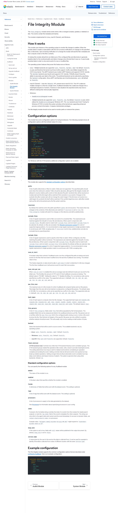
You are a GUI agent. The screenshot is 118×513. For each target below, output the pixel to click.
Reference (112, 13)
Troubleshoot (103, 13)
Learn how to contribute (98, 29)
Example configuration (43, 448)
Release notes (92, 13)
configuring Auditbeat (34, 454)
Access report (30, 1)
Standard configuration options (41, 362)
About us (92, 1)
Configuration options (42, 116)
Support (104, 1)
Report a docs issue (97, 25)
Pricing (58, 6)
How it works (36, 43)
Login (112, 1)
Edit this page (96, 27)
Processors (35, 404)
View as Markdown (97, 22)
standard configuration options (55, 182)
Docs (63, 6)
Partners (98, 1)
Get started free (102, 36)
